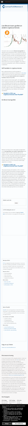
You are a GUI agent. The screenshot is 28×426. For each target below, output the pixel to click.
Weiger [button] (7, 423)
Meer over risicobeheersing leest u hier (16, 375)
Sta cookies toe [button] (19, 423)
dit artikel (24, 73)
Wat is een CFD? (7, 281)
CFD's (4, 263)
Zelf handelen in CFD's (8, 284)
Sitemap (18, 401)
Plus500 (4, 309)
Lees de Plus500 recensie (9, 327)
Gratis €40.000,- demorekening (10, 330)
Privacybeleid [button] (14, 420)
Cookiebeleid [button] (6, 420)
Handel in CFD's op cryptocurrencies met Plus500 (13, 93)
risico (18, 359)
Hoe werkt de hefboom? (9, 283)
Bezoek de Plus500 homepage (10, 328)
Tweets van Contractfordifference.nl (9, 347)
